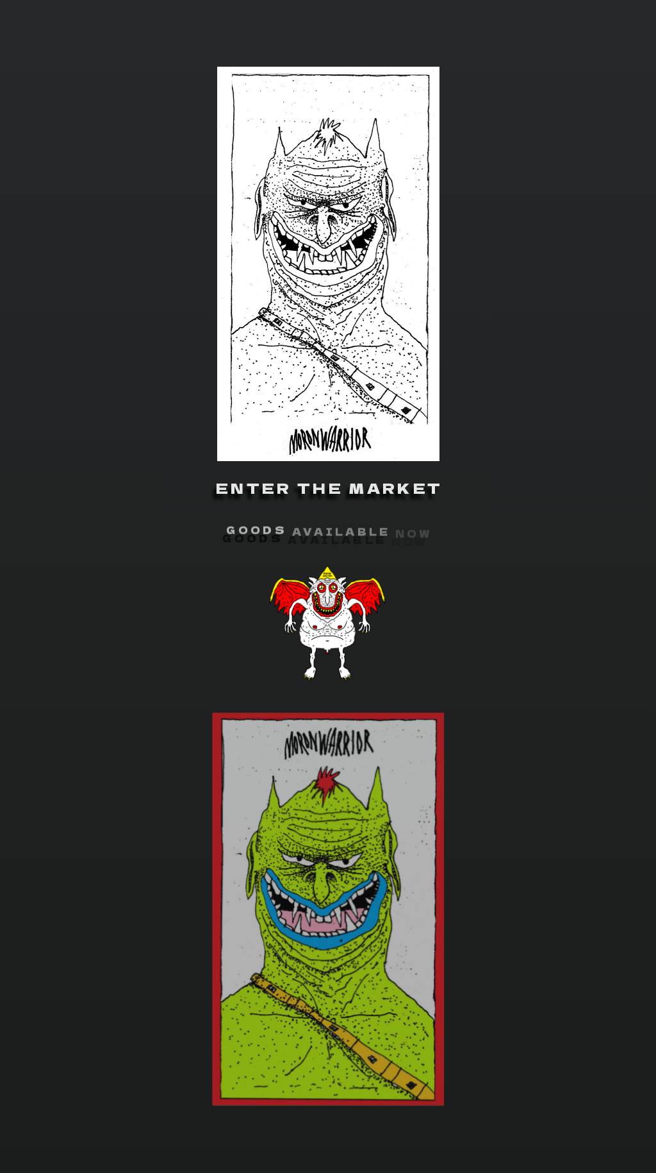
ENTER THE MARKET (329, 488)
